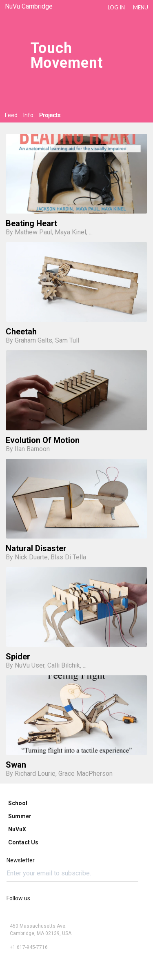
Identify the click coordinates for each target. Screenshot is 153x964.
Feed (11, 115)
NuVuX (17, 829)
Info (28, 115)
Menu (140, 7)
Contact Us (23, 842)
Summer (19, 816)
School (17, 803)
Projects (49, 115)
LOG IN (116, 7)
